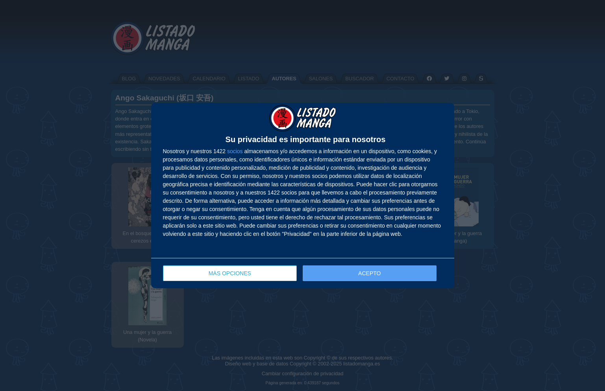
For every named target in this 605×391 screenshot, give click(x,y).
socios (235, 151)
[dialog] (302, 195)
